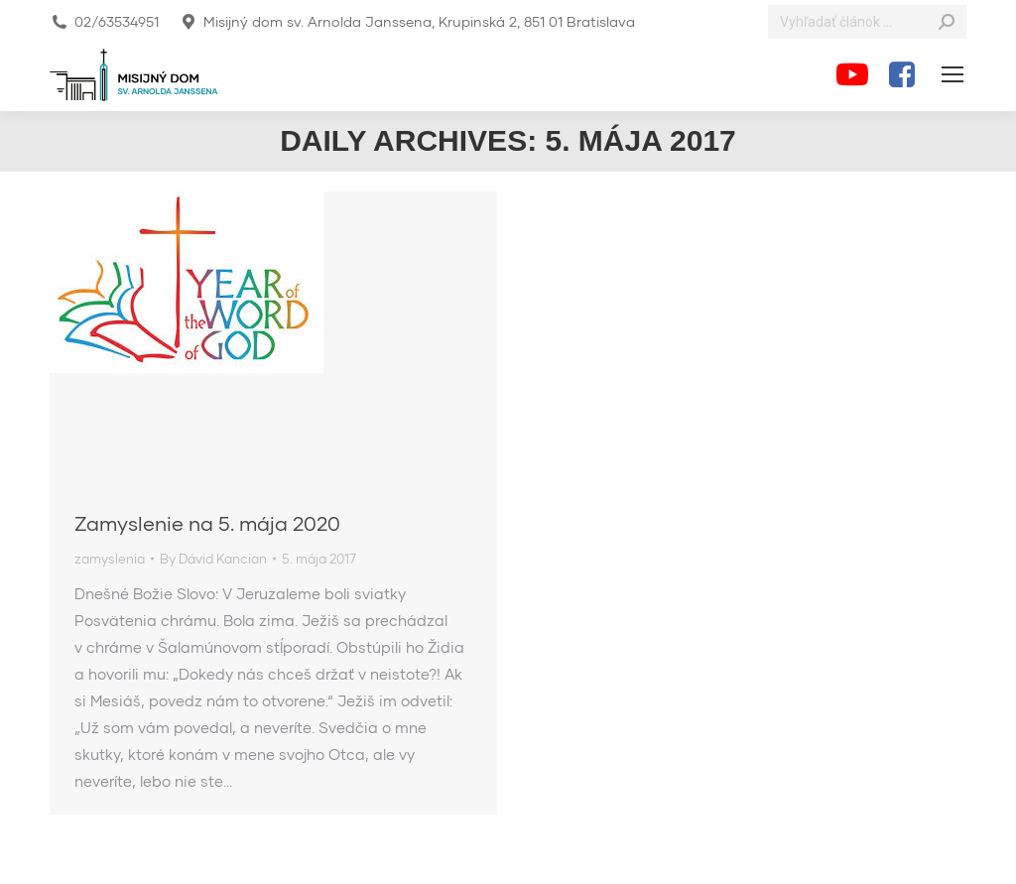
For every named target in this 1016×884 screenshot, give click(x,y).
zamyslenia (109, 559)
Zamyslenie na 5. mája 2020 (207, 523)
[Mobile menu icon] (952, 74)
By (213, 559)
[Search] (867, 22)
